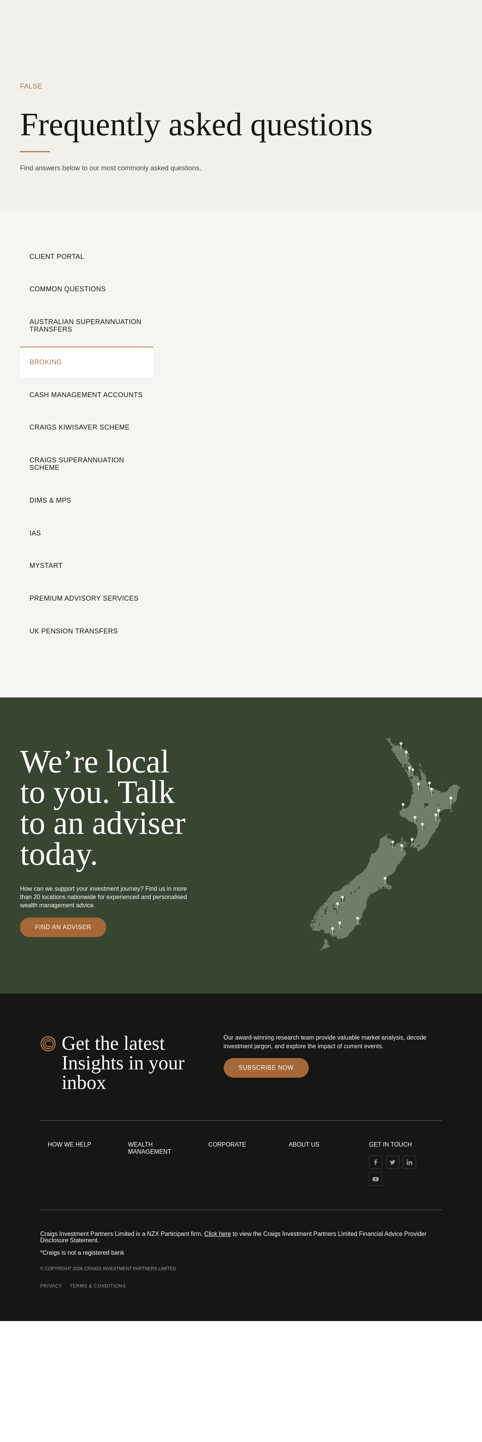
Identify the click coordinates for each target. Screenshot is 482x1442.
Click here (217, 1234)
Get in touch (390, 1144)
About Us (304, 1144)
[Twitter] (392, 1162)
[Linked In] (409, 1162)
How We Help (70, 1144)
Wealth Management (149, 1148)
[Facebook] (375, 1162)
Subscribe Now (266, 1067)
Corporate (227, 1144)
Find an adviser (63, 927)
